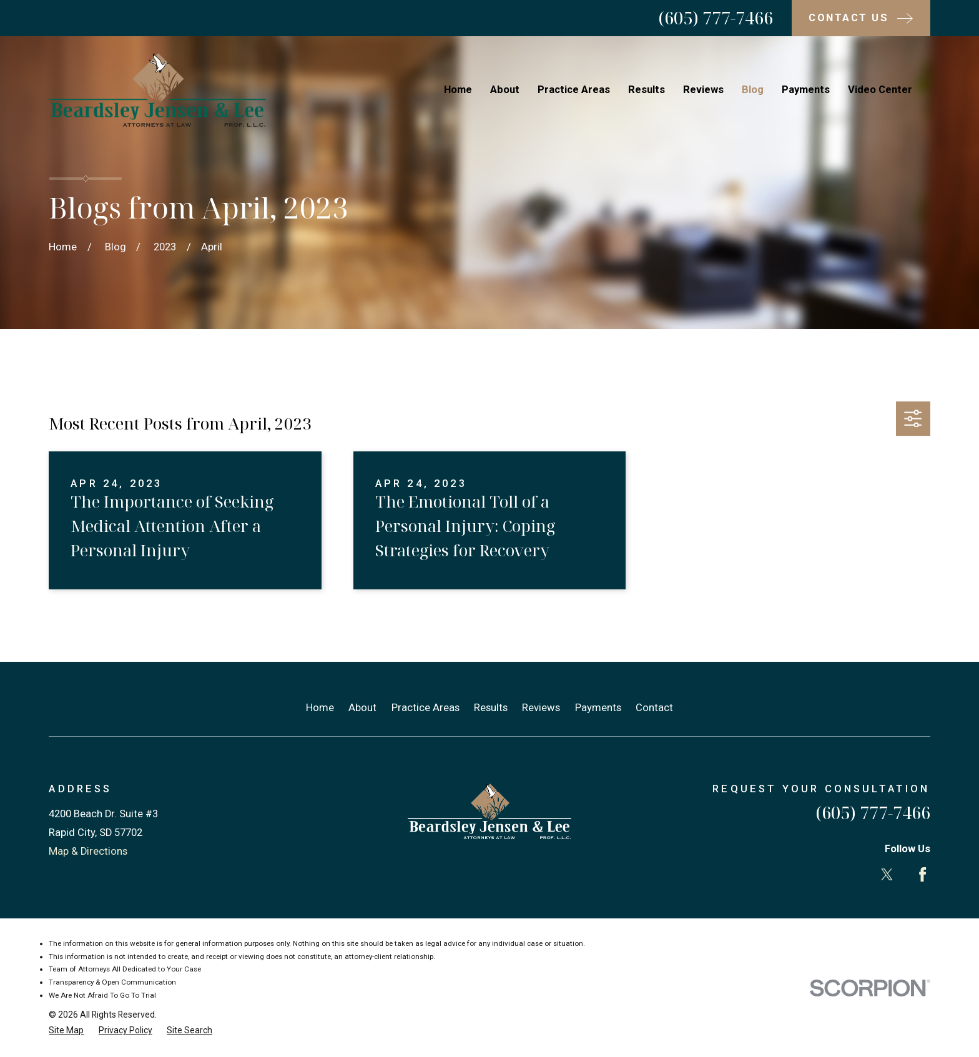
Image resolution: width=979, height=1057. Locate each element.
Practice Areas (425, 708)
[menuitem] (66, 1030)
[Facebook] (922, 874)
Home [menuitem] (458, 90)
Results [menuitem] (646, 90)
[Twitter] (887, 874)
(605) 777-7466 (715, 17)
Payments (598, 708)
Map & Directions (88, 851)
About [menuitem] (504, 90)
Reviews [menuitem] (703, 90)
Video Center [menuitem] (880, 90)
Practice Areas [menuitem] (574, 90)
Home (320, 708)
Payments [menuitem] (806, 90)
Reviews (541, 708)
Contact (654, 708)
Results (491, 708)
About (362, 708)
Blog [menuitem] (753, 90)
